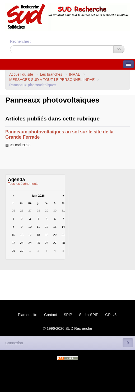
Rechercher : (20, 41)
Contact (50, 315)
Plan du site (27, 315)
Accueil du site (21, 74)
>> (119, 49)
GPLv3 (111, 315)
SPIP (68, 315)
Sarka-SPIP (88, 315)
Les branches (51, 74)
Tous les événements (23, 184)
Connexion (14, 343)
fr (128, 343)
